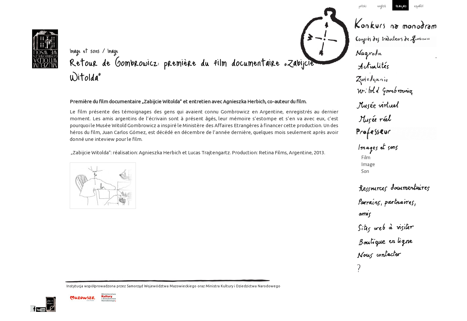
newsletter (51, 304)
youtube (41, 304)
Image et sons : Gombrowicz (45, 48)
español (418, 5)
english (381, 5)
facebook (32, 304)
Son (365, 171)
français (401, 5)
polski (362, 5)
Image (368, 164)
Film (365, 157)
